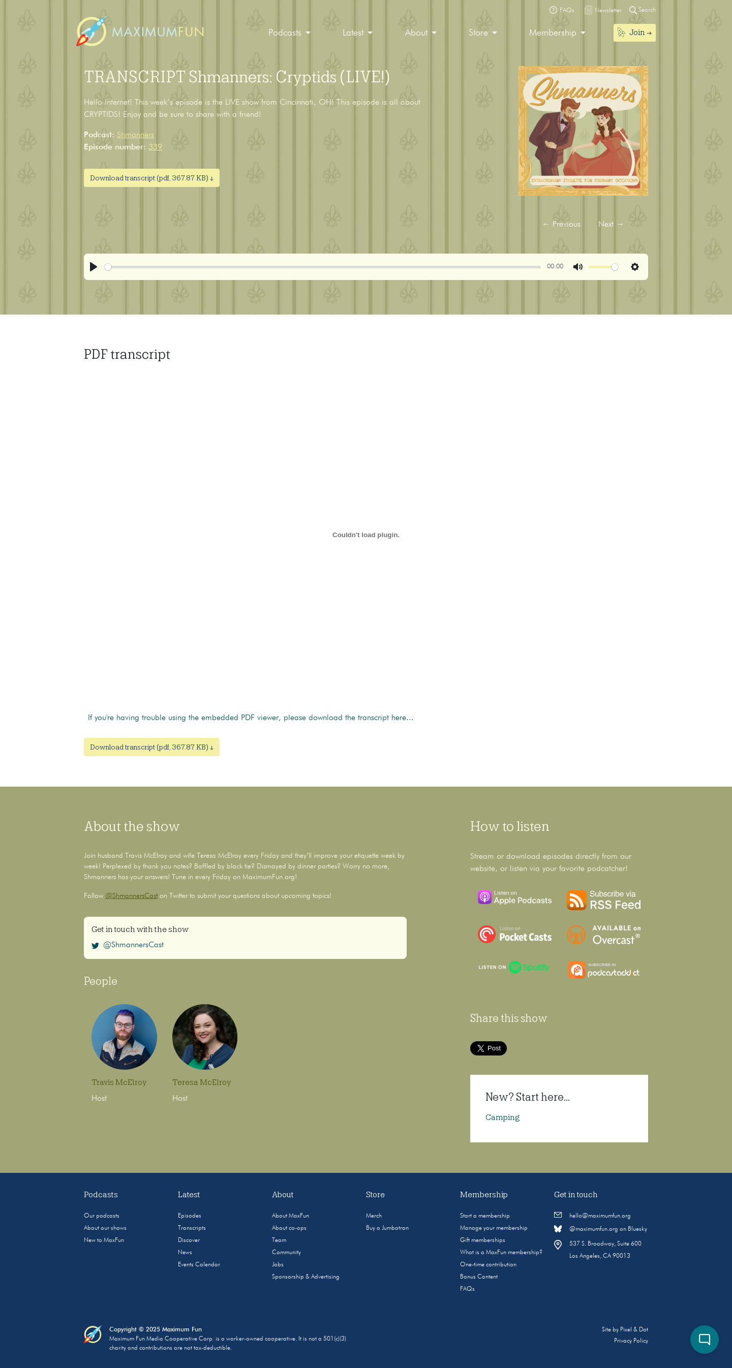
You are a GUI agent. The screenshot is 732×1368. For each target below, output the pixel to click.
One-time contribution (488, 1265)
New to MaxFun (104, 1240)
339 (155, 147)
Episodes (189, 1216)
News (185, 1253)
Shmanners (135, 135)
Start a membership (485, 1216)
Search (642, 10)
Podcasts (284, 33)
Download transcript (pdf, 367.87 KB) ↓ (152, 178)
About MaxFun (290, 1216)
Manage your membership (494, 1228)
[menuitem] (289, 33)
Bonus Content (479, 1277)
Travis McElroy (119, 1082)
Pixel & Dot (634, 1330)
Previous (561, 225)
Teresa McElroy (201, 1082)
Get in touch (576, 1194)
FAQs (467, 1289)
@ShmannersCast (131, 895)
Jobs (278, 1265)
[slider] (323, 267)
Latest (353, 33)
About (416, 33)
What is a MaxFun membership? (501, 1253)
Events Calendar (199, 1265)
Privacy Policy (631, 1341)
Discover (189, 1240)
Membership (552, 33)
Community (286, 1253)
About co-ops (289, 1228)
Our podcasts (101, 1216)
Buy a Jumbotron (387, 1228)
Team (279, 1240)
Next (611, 225)
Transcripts (192, 1228)
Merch (374, 1216)
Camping (502, 1117)
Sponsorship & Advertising (306, 1277)
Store (478, 33)
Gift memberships (482, 1240)
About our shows (105, 1228)
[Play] (93, 267)
